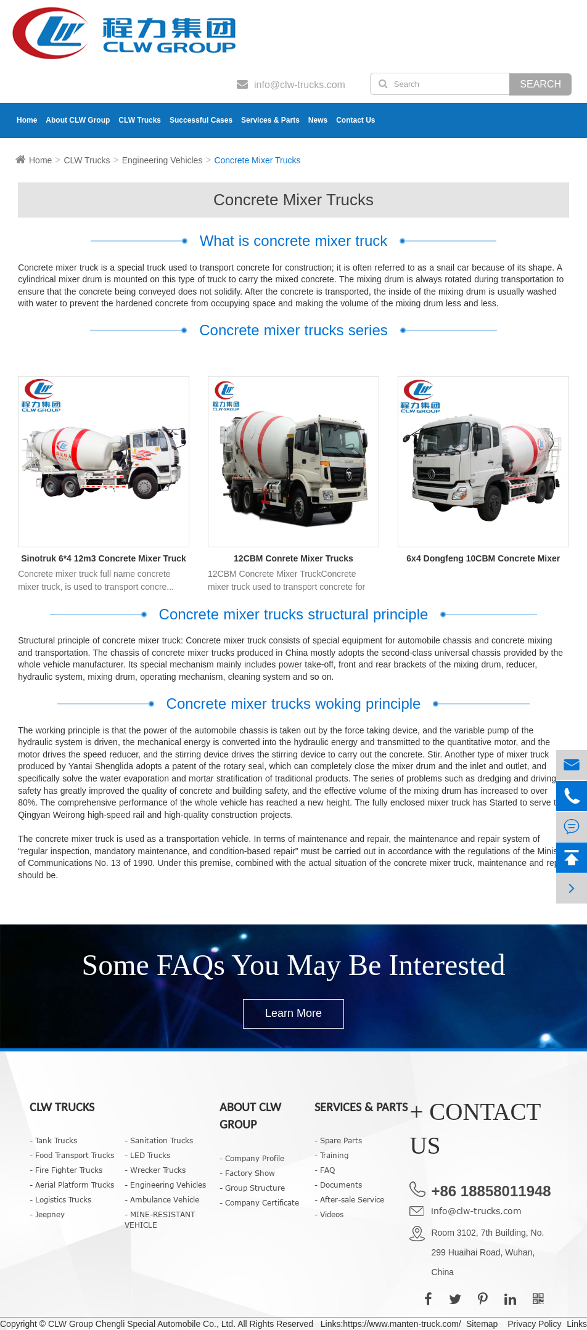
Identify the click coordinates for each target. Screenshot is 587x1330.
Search (540, 84)
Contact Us (355, 120)
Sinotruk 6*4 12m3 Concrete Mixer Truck (103, 558)
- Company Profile (252, 1158)
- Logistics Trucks (60, 1199)
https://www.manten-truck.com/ (402, 1324)
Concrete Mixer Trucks (257, 160)
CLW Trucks (139, 120)
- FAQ (324, 1169)
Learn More (293, 1013)
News (317, 120)
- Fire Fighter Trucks (66, 1169)
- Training (331, 1155)
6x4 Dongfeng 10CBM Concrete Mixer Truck (483, 559)
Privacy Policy (534, 1324)
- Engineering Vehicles (165, 1184)
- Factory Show (247, 1173)
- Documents (338, 1184)
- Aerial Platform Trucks (72, 1184)
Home (27, 120)
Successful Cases (201, 120)
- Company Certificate (259, 1202)
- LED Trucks (147, 1155)
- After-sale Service (349, 1199)
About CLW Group (78, 120)
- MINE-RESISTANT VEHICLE (160, 1219)
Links (577, 1324)
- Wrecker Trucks (155, 1169)
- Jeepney (47, 1214)
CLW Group (72, 1324)
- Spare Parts (338, 1140)
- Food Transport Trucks (72, 1155)
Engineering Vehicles (162, 160)
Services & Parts (270, 120)
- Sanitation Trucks (159, 1140)
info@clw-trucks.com (476, 1211)
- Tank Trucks (53, 1140)
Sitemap (482, 1324)
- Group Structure (252, 1187)
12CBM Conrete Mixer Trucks (293, 558)
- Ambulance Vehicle (162, 1199)
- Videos (328, 1214)
